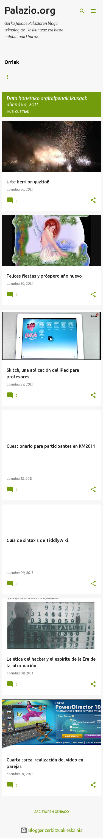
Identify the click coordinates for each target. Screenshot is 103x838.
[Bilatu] (82, 11)
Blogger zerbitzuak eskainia (52, 830)
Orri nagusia (16, 76)
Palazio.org (29, 10)
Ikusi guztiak (18, 111)
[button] (93, 200)
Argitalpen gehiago (51, 811)
